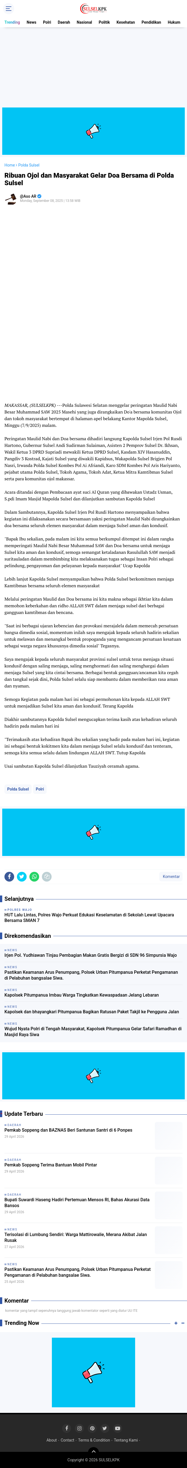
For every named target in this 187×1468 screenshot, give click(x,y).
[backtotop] (93, 1452)
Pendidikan (151, 22)
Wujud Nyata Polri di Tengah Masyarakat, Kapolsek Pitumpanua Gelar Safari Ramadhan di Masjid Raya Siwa (92, 1031)
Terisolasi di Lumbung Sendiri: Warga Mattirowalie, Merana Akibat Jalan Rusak (75, 1237)
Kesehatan (126, 22)
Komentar (171, 876)
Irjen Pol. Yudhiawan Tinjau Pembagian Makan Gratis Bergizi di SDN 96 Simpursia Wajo (90, 955)
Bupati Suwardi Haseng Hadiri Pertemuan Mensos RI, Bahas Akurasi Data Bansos (77, 1202)
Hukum (174, 22)
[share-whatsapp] (34, 877)
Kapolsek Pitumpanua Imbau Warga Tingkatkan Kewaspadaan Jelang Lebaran (81, 995)
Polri (47, 22)
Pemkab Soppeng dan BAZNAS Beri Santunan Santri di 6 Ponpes (68, 1130)
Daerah (64, 22)
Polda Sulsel (18, 789)
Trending (12, 22)
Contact (67, 1440)
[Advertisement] (93, 68)
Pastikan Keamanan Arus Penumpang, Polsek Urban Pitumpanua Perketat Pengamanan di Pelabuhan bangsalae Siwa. (91, 975)
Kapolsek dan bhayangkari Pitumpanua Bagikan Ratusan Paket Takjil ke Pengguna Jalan (91, 1011)
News (31, 22)
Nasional (84, 22)
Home (9, 165)
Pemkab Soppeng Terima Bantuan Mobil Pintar (50, 1165)
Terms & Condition (94, 1440)
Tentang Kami (126, 1440)
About (51, 1440)
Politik (104, 22)
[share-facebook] (9, 877)
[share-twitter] (22, 877)
